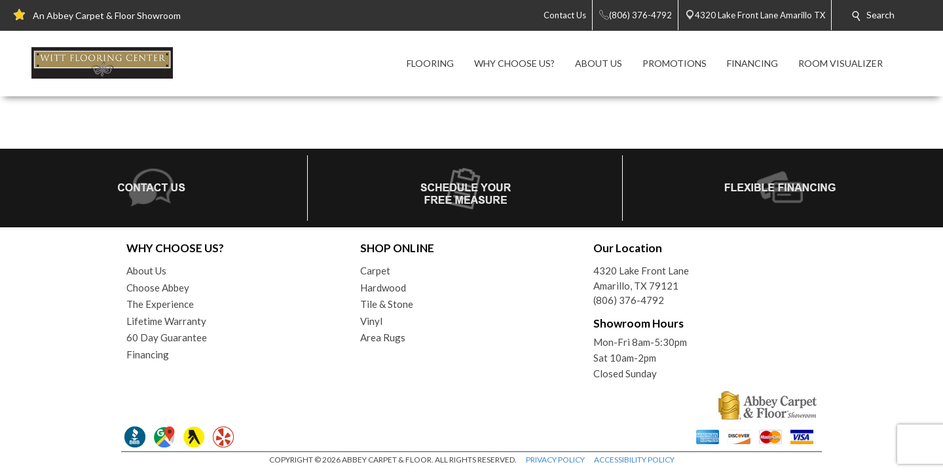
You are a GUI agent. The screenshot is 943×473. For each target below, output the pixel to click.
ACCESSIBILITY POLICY (634, 459)
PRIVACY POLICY (555, 459)
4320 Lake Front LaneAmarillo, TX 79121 (641, 278)
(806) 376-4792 (628, 300)
